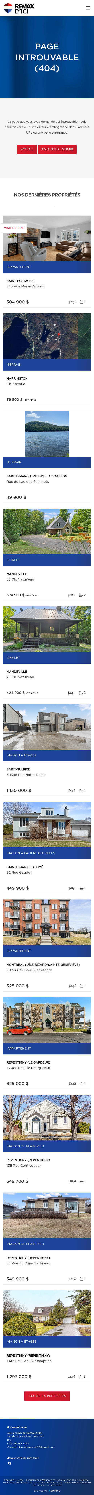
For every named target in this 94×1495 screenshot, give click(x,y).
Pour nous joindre (57, 149)
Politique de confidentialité (46, 1483)
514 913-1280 (21, 1444)
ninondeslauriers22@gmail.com (36, 1447)
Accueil (27, 149)
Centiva (54, 1490)
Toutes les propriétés (47, 1396)
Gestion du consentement (48, 1485)
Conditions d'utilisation (77, 1483)
